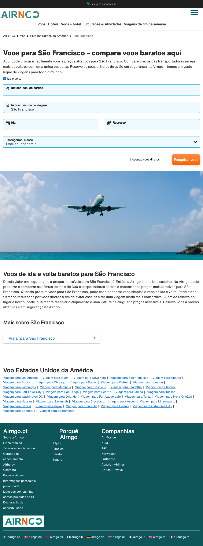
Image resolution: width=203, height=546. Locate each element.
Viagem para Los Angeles (20, 377)
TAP (104, 448)
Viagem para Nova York (90, 377)
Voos (41, 24)
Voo (22, 35)
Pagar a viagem (14, 475)
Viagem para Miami (56, 377)
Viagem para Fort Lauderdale (101, 396)
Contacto (9, 469)
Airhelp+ (9, 464)
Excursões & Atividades (102, 24)
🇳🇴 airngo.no (33, 536)
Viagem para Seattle (97, 391)
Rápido (57, 443)
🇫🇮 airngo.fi (75, 536)
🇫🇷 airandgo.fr (179, 536)
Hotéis (53, 24)
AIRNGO (9, 35)
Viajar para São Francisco (32, 338)
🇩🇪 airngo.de (95, 536)
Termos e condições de (19, 448)
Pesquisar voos (186, 159)
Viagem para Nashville (90, 387)
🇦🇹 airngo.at (157, 536)
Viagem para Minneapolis (157, 401)
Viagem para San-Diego (62, 391)
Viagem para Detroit (115, 382)
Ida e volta (12, 78)
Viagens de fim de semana (145, 24)
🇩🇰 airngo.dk (54, 536)
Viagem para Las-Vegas (19, 387)
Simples (57, 448)
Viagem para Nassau (17, 401)
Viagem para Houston (148, 382)
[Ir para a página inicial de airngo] (20, 14)
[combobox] (104, 91)
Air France (109, 437)
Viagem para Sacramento (56, 410)
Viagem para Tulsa (138, 396)
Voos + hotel (71, 24)
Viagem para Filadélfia (126, 387)
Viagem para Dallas (83, 382)
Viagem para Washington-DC (23, 396)
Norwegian (109, 453)
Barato (57, 454)
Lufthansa (108, 459)
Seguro (57, 459)
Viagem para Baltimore (19, 410)
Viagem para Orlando (62, 396)
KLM (105, 442)
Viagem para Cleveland (88, 401)
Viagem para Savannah (52, 401)
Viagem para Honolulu (81, 406)
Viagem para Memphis (55, 387)
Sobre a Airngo (13, 437)
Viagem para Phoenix (161, 387)
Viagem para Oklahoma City (152, 406)
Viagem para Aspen (122, 401)
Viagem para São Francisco (129, 377)
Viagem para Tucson (161, 391)
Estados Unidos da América (49, 35)
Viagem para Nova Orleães (173, 396)
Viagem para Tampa (129, 391)
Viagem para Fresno (115, 406)
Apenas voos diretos (144, 159)
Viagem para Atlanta (166, 377)
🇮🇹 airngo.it (137, 536)
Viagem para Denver (17, 406)
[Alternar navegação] (194, 12)
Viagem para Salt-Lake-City (22, 391)
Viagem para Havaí (49, 406)
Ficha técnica (12, 442)
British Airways (112, 469)
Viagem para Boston (17, 382)
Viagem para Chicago (50, 382)
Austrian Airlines (113, 464)
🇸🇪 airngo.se (11, 536)
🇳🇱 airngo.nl (116, 536)
